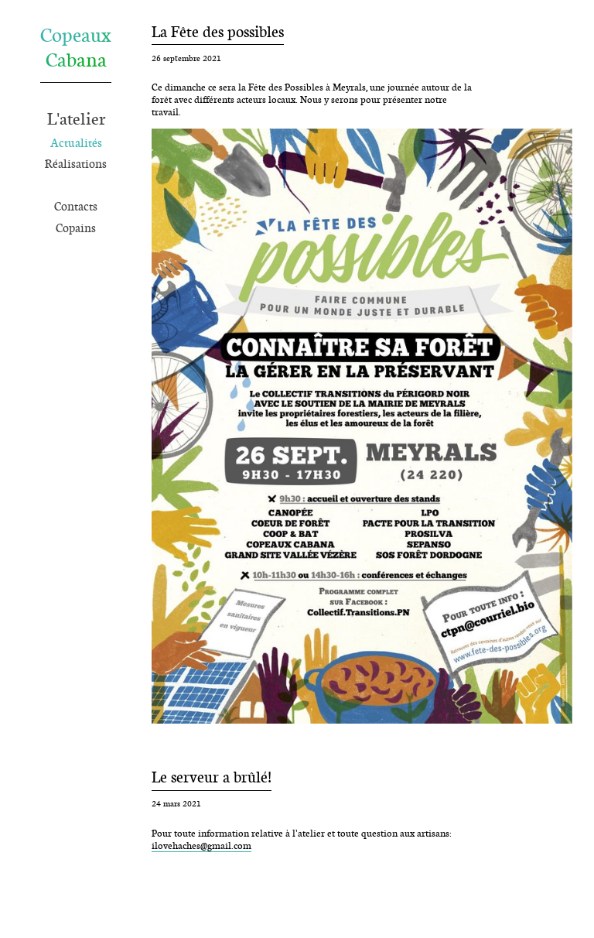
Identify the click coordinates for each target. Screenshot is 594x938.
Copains (76, 228)
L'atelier (76, 118)
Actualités (76, 142)
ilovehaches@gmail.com (201, 845)
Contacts (75, 206)
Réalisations (76, 163)
